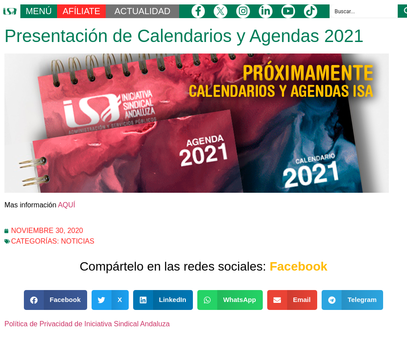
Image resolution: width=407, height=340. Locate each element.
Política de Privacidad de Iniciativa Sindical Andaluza (87, 324)
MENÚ (39, 11)
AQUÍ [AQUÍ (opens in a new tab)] (66, 205)
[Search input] (364, 11)
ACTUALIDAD (143, 11)
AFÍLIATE (81, 11)
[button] (56, 300)
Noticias (78, 241)
